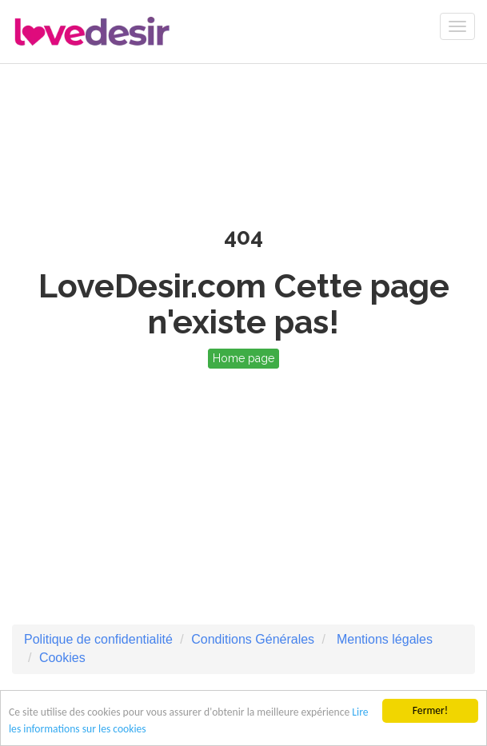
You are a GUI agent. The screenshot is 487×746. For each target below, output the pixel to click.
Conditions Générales (252, 639)
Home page (243, 358)
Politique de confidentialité (98, 639)
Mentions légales (383, 639)
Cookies (62, 657)
